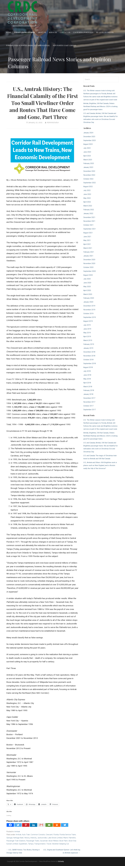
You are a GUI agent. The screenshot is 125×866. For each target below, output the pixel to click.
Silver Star (72, 841)
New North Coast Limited (64, 45)
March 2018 (87, 387)
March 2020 (87, 294)
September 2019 (89, 317)
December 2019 (89, 306)
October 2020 (88, 267)
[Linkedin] (33, 825)
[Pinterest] (25, 825)
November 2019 (89, 310)
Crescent (49, 835)
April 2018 (87, 383)
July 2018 (87, 371)
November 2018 (89, 356)
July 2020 (87, 279)
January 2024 (88, 133)
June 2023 (87, 152)
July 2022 (87, 190)
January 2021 (88, 256)
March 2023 (87, 160)
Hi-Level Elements (104, 32)
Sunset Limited (12, 844)
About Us (42, 32)
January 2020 (88, 302)
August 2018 (88, 367)
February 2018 (88, 390)
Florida (56, 835)
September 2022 (89, 183)
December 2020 (89, 260)
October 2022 (88, 179)
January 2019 (88, 348)
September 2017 (89, 410)
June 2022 (87, 194)
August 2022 (88, 187)
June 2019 (87, 329)
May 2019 (87, 333)
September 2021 (89, 229)
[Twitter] (18, 825)
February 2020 (88, 298)
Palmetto (72, 838)
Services (53, 32)
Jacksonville (42, 838)
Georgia (9, 838)
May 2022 (87, 198)
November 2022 (89, 175)
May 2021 (87, 240)
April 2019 (87, 337)
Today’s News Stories (24, 32)
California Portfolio (83, 32)
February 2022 (88, 210)
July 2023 (87, 148)
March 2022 (87, 206)
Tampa (30, 844)
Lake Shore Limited (55, 838)
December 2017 (89, 398)
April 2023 (87, 156)
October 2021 (88, 225)
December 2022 (89, 171)
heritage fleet (18, 838)
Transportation (40, 844)
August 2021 (88, 233)
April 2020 (87, 290)
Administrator (53, 122)
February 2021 (88, 252)
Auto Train (26, 835)
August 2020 (88, 275)
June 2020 (87, 283)
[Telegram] (64, 825)
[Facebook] (10, 825)
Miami (65, 838)
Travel (48, 844)
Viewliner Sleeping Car (60, 844)
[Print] (57, 825)
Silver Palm (63, 841)
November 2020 (89, 263)
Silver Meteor (53, 841)
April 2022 (87, 202)
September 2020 (89, 271)
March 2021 (87, 248)
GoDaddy (61, 861)
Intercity (33, 838)
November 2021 (89, 221)
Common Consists (38, 835)
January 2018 (88, 394)
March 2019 (87, 340)
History (27, 838)
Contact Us (65, 32)
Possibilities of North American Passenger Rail (28, 45)
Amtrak (17, 832)
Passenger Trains (32, 841)
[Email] (49, 825)
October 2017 (88, 406)
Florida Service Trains (67, 835)
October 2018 (88, 360)
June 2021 (87, 237)
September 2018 (89, 363)
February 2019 (88, 344)
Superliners (23, 844)
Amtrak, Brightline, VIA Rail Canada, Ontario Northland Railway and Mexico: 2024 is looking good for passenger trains (100, 106)
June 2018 (87, 375)
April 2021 (87, 244)
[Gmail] (41, 825)
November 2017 (89, 402)
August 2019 (88, 321)
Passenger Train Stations (15, 841)
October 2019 (88, 314)
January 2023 (88, 167)
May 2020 (87, 287)
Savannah (44, 841)
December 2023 (89, 137)
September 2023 (89, 140)
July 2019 (87, 325)
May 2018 (87, 379)
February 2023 (88, 163)
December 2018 (89, 352)
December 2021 (89, 217)
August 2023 (88, 144)
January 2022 (88, 213)
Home (8, 32)
